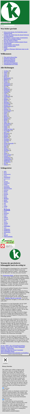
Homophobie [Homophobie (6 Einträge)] (7, 187)
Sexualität (6, 139)
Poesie (5, 126)
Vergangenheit (7, 159)
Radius (5, 47)
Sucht (5, 147)
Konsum (6, 109)
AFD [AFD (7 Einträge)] (5, 171)
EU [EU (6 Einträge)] (4, 180)
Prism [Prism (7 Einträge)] (5, 211)
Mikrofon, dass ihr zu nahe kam (13, 298)
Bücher (6, 81)
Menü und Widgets (5, 22)
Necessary (6, 388)
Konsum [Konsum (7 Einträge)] (6, 194)
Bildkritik (6, 79)
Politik (5, 127)
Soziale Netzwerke (8, 143)
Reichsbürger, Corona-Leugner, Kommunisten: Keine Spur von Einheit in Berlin (16, 38)
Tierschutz (6, 150)
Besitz (5, 76)
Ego (5, 86)
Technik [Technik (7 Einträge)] (6, 223)
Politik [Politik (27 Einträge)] (7, 209)
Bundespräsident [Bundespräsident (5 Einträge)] (7, 174)
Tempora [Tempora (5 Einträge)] (5, 224)
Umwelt (6, 156)
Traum (5, 153)
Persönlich (6, 125)
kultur (5, 113)
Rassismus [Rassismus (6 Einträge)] (6, 213)
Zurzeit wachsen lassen (10, 46)
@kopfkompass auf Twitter (11, 64)
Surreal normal (8, 43)
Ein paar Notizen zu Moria (11, 40)
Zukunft (6, 164)
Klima (5, 107)
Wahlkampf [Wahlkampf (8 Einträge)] (7, 230)
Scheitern (3, 348)
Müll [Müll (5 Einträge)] (5, 203)
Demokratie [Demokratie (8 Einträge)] (7, 177)
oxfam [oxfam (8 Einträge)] (5, 206)
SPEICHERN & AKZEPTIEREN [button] (10, 411)
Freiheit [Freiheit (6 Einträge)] (5, 184)
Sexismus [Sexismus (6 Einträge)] (6, 219)
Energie (6, 88)
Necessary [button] (5, 386)
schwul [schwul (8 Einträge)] (6, 217)
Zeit (5, 163)
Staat (5, 146)
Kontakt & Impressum (9, 58)
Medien (6, 119)
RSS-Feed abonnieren (9, 61)
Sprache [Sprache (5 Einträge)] (5, 221)
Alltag (5, 72)
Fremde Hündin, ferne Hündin (11, 44)
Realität (6, 134)
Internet (6, 105)
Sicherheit (6, 140)
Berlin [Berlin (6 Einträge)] (5, 172)
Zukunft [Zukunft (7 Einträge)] (6, 235)
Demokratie (7, 85)
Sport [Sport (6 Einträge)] (5, 220)
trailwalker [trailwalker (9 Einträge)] (7, 226)
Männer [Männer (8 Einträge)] (6, 201)
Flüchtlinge (7, 90)
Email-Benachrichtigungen (11, 63)
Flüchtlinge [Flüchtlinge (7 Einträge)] (7, 183)
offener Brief (7, 123)
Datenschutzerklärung (9, 60)
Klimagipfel (21, 347)
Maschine (6, 117)
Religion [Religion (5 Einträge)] (5, 214)
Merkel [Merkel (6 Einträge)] (5, 200)
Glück (5, 98)
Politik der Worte (8, 129)
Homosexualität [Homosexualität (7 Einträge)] (8, 188)
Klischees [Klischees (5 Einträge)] (6, 192)
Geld (5, 93)
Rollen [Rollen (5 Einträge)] (5, 216)
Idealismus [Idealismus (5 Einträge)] (6, 190)
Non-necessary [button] (6, 398)
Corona (6, 82)
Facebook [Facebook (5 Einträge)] (6, 181)
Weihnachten (7, 161)
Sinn (5, 142)
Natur (5, 122)
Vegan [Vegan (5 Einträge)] (5, 227)
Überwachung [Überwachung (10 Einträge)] (8, 236)
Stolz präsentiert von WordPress (20, 352)
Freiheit (6, 92)
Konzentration (7, 110)
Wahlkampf (7, 160)
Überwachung (7, 154)
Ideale (5, 100)
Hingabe (6, 99)
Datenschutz (7, 83)
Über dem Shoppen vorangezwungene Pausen (15, 42)
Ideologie (6, 102)
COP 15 (12, 347)
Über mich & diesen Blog (10, 57)
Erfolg (16, 347)
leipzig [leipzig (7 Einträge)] (5, 197)
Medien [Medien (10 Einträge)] (6, 198)
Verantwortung (10, 348)
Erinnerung (7, 89)
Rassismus (6, 133)
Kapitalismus (7, 106)
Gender (6, 95)
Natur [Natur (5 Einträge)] (5, 204)
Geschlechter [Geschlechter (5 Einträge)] (6, 185)
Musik (5, 120)
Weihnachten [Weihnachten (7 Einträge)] (7, 232)
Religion (6, 136)
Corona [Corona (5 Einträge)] (5, 175)
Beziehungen (7, 78)
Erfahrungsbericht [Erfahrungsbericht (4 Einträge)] (7, 178)
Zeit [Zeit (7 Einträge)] (5, 233)
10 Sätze (6, 71)
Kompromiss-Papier (8, 275)
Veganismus (7, 157)
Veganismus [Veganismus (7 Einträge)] (7, 229)
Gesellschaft (7, 96)
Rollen (5, 137)
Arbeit (5, 75)
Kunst (5, 115)
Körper (5, 112)
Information (7, 103)
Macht (5, 116)
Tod (5, 152)
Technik (6, 149)
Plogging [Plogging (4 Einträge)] (5, 207)
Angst (5, 73)
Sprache (6, 144)
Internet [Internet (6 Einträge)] (5, 191)
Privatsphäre (7, 130)
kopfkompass (18, 345)
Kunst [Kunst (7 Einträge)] (5, 195)
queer (5, 132)
